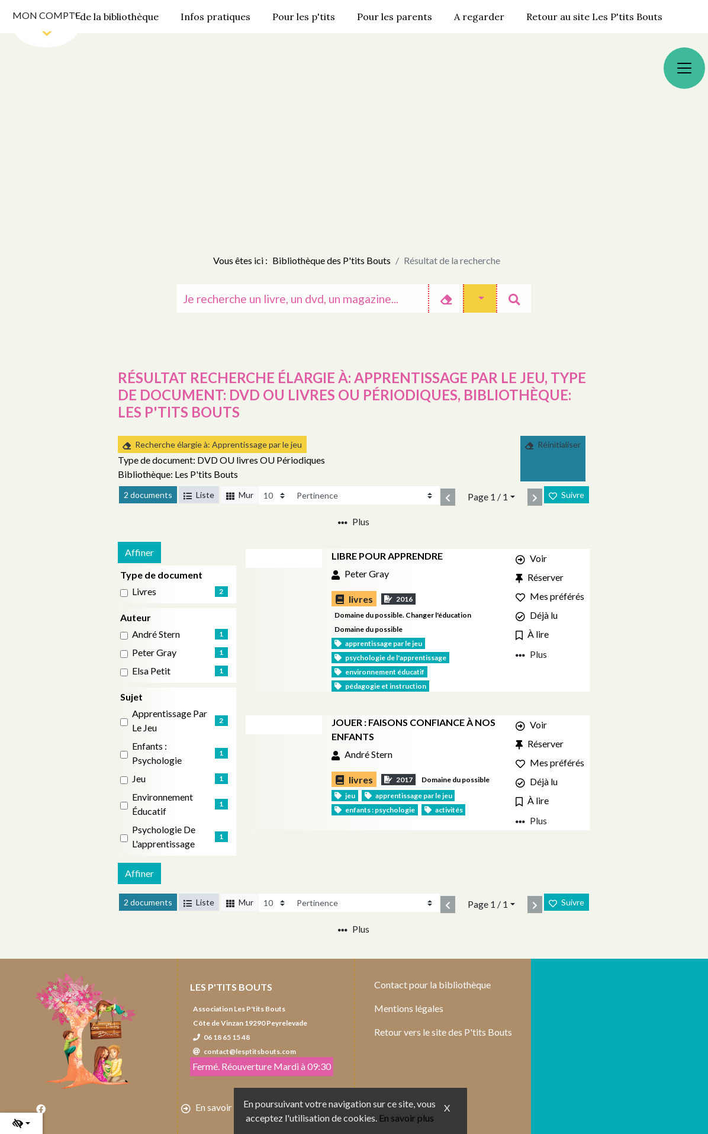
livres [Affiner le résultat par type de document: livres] (144, 591)
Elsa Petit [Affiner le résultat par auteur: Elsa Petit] (151, 670)
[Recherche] (302, 298)
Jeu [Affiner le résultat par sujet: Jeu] (139, 778)
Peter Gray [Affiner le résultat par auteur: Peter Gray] (154, 652)
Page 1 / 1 (488, 496)
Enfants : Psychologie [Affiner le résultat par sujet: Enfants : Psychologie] (157, 753)
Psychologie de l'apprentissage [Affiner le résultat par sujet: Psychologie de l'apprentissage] (163, 836)
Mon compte (46, 15)
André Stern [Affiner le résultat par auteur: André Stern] (156, 634)
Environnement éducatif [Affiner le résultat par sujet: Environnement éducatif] (162, 804)
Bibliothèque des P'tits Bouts (331, 260)
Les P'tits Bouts (231, 986)
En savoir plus (406, 1117)
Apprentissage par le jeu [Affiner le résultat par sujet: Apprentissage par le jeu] (169, 720)
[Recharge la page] (275, 495)
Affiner (139, 552)
